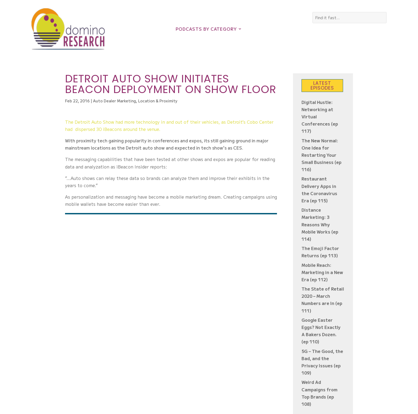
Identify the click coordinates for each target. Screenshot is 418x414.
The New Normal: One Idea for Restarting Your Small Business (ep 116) (321, 155)
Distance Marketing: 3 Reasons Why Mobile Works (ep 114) (320, 224)
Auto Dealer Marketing (114, 100)
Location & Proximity (158, 100)
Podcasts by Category (206, 29)
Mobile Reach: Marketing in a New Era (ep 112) (322, 272)
